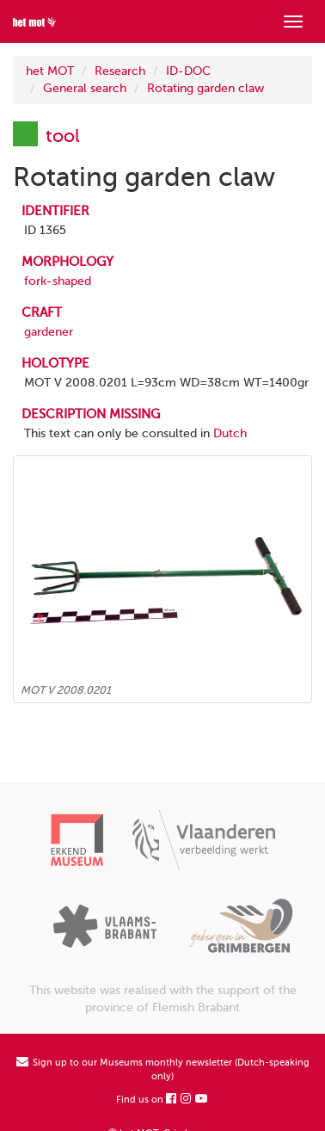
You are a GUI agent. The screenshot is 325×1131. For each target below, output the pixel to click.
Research (120, 71)
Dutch (230, 433)
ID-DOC (188, 71)
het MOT (50, 71)
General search (84, 88)
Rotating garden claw (205, 88)
